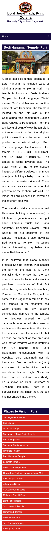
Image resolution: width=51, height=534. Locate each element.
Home (5, 36)
